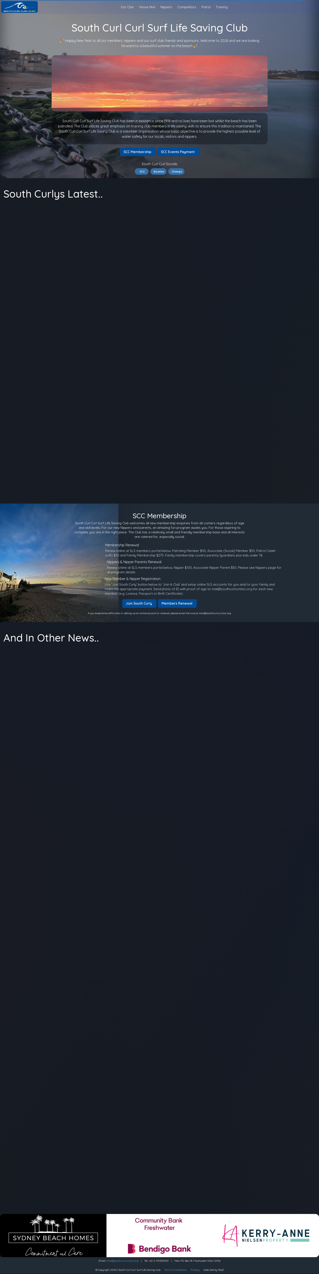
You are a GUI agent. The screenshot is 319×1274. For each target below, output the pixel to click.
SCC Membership (138, 152)
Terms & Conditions (175, 1269)
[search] (314, 7)
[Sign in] (314, 7)
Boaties (158, 171)
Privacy (195, 1269)
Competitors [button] (186, 7)
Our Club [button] (127, 7)
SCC (142, 171)
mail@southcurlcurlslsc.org (122, 1260)
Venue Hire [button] (147, 7)
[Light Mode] (310, 7)
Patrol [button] (206, 7)
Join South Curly (139, 603)
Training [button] (222, 7)
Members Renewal (177, 603)
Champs (176, 171)
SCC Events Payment (178, 152)
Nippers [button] (166, 7)
